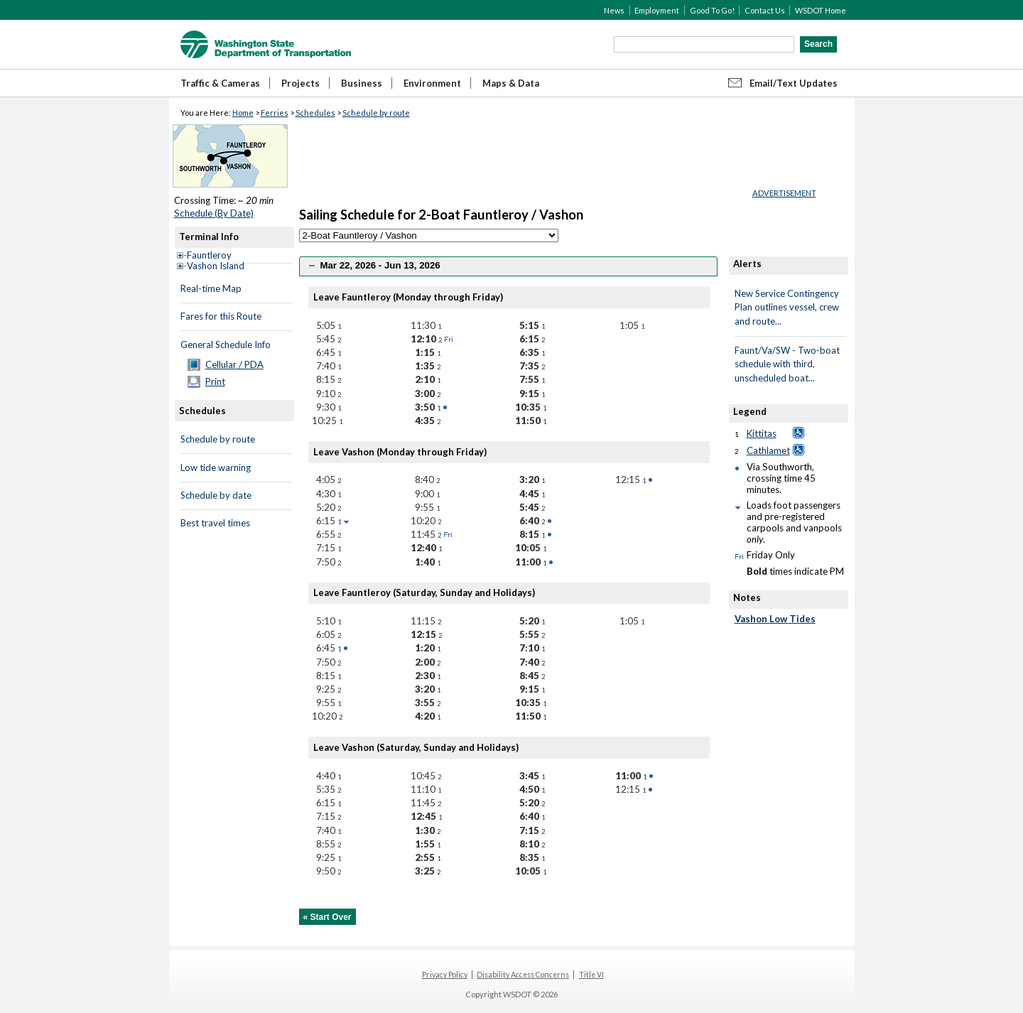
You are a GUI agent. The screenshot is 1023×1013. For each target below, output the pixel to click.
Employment (656, 10)
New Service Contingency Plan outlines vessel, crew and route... (787, 307)
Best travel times (215, 523)
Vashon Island (215, 265)
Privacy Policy (444, 974)
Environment (432, 83)
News (614, 10)
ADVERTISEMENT (784, 192)
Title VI (591, 974)
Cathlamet (768, 450)
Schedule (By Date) (214, 213)
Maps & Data (510, 83)
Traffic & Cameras (220, 83)
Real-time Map (211, 288)
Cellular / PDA (234, 364)
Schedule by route (376, 112)
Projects (300, 83)
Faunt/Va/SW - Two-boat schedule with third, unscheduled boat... (787, 364)
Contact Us (765, 10)
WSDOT (265, 44)
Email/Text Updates (793, 83)
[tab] (508, 266)
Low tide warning (215, 467)
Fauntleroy (209, 255)
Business (361, 83)
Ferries (274, 112)
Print (215, 381)
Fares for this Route (220, 316)
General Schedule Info (225, 344)
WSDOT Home (820, 10)
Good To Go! (712, 10)
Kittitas (761, 433)
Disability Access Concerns (523, 974)
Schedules (315, 112)
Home (243, 112)
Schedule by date (215, 495)
